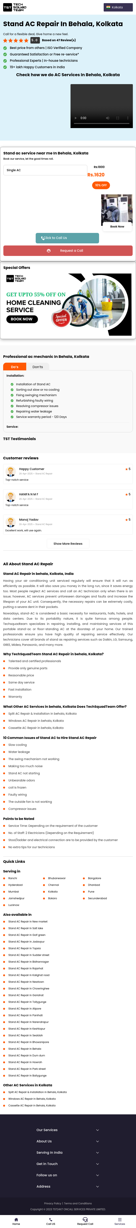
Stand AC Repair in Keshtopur (26, 1028)
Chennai (53, 885)
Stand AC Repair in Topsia (24, 948)
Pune (91, 891)
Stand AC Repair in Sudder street (28, 955)
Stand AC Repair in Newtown (26, 982)
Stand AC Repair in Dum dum (26, 1055)
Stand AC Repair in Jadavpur (26, 941)
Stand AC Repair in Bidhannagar (28, 961)
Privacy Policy (52, 1203)
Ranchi (12, 878)
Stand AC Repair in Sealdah (25, 1035)
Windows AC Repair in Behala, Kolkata (32, 1099)
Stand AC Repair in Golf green (27, 935)
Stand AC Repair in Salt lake (25, 928)
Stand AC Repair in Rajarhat (25, 968)
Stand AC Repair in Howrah (25, 1062)
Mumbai (13, 891)
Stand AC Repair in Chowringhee (28, 988)
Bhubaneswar (57, 878)
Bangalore (94, 878)
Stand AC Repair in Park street (27, 1069)
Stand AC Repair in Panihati (25, 1015)
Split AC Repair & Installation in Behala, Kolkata (37, 1092)
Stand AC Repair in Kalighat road (29, 975)
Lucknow (13, 905)
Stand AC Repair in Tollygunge (27, 1002)
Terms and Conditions (78, 1203)
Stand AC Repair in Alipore (24, 1008)
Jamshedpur (16, 898)
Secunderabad (97, 898)
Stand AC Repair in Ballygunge (27, 1075)
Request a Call (71, 250)
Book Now (117, 226)
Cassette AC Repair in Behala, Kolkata (32, 1105)
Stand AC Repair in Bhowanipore (28, 1042)
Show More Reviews (68, 544)
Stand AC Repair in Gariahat (26, 995)
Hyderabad (15, 885)
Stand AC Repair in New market (27, 921)
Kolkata (53, 891)
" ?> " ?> (45, 170)
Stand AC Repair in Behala (24, 1049)
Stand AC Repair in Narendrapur (28, 1022)
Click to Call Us (55, 238)
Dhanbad (94, 885)
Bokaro (52, 898)
